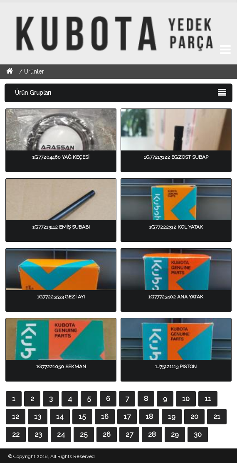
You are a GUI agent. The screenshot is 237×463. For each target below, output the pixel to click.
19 (171, 416)
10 (186, 398)
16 (105, 416)
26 (107, 434)
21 (216, 416)
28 (152, 434)
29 (175, 434)
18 (149, 416)
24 (61, 434)
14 (60, 416)
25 (84, 434)
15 (82, 416)
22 (16, 434)
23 (38, 434)
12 (15, 416)
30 (198, 434)
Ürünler (34, 71)
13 (37, 416)
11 (208, 398)
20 (194, 416)
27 (129, 434)
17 (127, 416)
